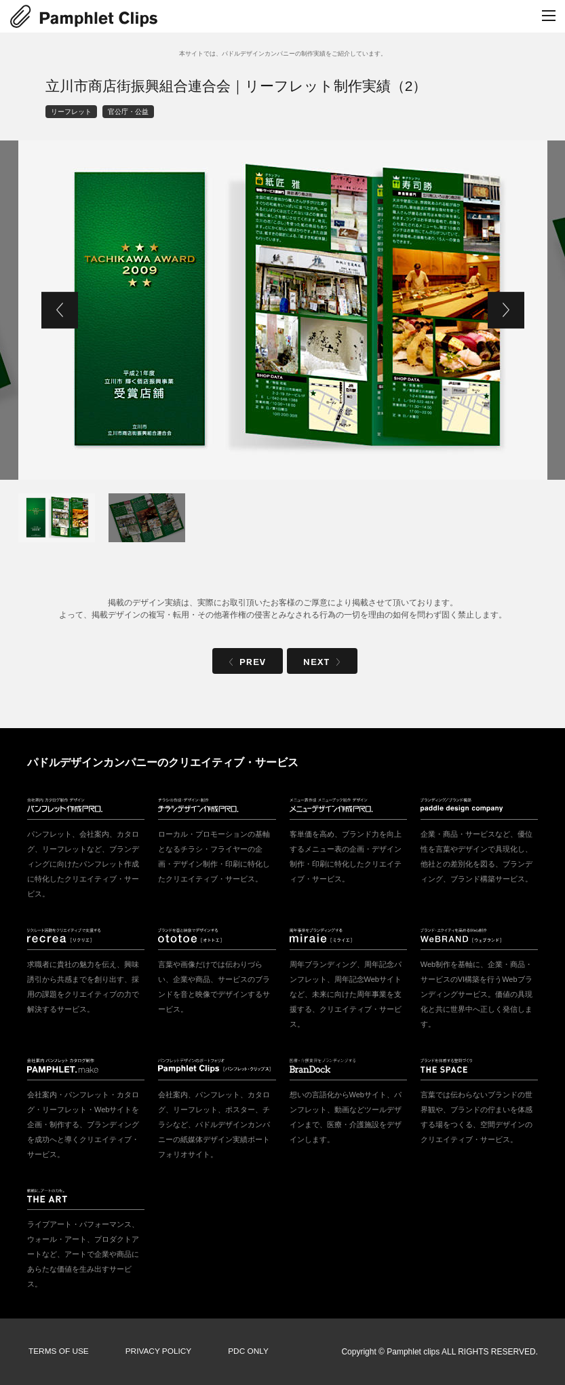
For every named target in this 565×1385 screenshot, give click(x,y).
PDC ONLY (243, 1351)
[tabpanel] (282, 310)
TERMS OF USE (57, 1351)
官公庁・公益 (128, 111)
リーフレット (71, 111)
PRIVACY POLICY (155, 1351)
